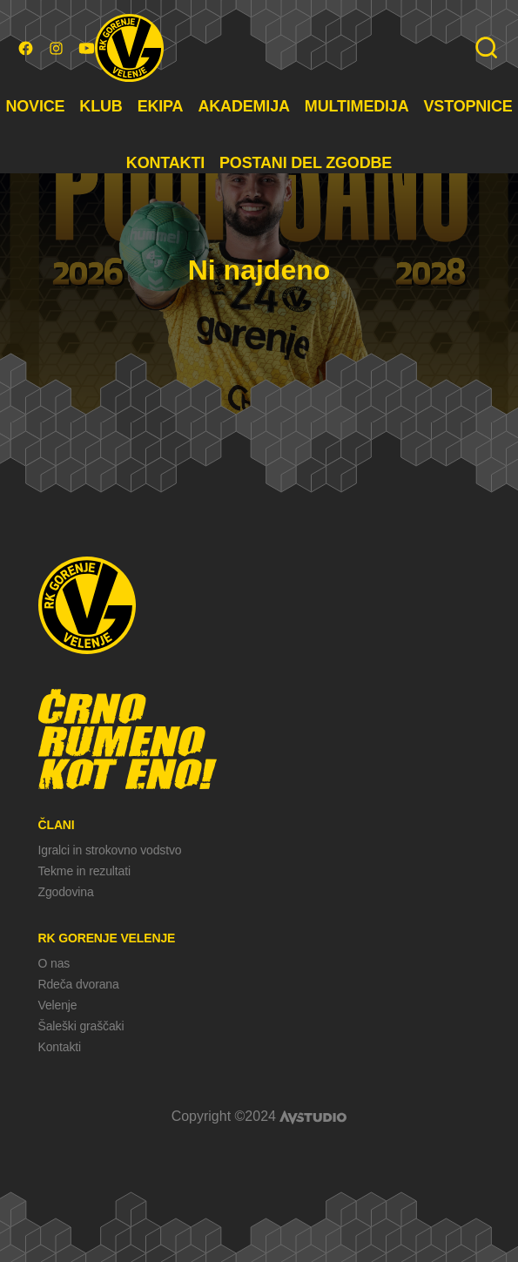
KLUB (100, 106)
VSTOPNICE (468, 106)
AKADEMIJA (243, 106)
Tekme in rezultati (84, 871)
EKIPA (161, 106)
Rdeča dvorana (78, 984)
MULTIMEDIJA (357, 106)
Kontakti (59, 1047)
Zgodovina (66, 892)
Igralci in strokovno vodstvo (110, 850)
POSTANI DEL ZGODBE (305, 163)
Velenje (57, 1005)
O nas (54, 963)
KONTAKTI (165, 163)
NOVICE (34, 106)
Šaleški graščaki (81, 1026)
